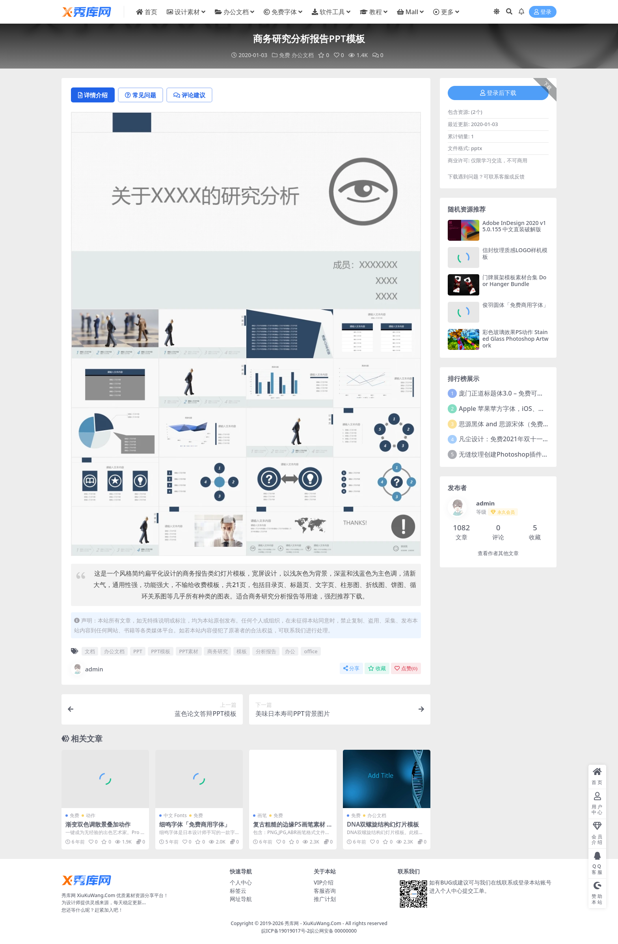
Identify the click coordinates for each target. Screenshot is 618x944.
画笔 (262, 815)
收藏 (377, 668)
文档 (90, 651)
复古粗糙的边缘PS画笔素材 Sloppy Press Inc (292, 827)
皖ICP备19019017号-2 (285, 930)
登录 (542, 12)
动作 (90, 815)
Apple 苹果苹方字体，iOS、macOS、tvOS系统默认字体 (538, 408)
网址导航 (241, 899)
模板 (241, 651)
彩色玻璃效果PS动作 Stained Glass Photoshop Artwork (515, 338)
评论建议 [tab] (189, 95)
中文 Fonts (175, 815)
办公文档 (303, 55)
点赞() (406, 668)
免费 (284, 55)
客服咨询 (325, 890)
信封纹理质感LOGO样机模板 (514, 253)
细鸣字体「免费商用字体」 (194, 824)
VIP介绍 (323, 882)
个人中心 (241, 882)
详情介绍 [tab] (93, 95)
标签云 (238, 890)
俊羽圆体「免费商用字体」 (515, 304)
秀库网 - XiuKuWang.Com (314, 923)
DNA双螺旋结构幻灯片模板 (383, 824)
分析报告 (266, 651)
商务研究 (217, 651)
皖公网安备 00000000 (333, 930)
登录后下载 (498, 93)
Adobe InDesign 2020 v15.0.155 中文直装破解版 (514, 226)
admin (87, 669)
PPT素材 (189, 651)
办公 (290, 651)
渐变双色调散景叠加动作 (97, 824)
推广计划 (325, 899)
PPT (137, 651)
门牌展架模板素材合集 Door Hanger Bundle (514, 280)
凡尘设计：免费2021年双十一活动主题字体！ (523, 439)
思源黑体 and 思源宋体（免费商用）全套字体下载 (529, 424)
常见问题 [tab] (140, 95)
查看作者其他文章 (498, 553)
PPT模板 (160, 651)
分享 (351, 668)
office (311, 651)
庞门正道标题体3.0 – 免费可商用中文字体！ (520, 393)
